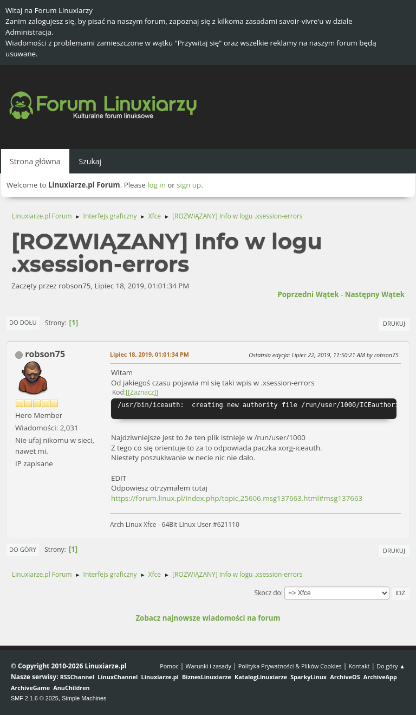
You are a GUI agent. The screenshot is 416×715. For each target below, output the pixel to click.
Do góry (22, 549)
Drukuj (394, 323)
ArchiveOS (345, 677)
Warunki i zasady (208, 666)
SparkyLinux (308, 677)
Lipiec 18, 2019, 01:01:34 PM (149, 354)
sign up (189, 185)
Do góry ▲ (390, 666)
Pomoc (169, 666)
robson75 (45, 354)
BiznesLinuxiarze (206, 677)
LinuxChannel (118, 677)
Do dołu (23, 322)
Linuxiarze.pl (160, 677)
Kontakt (358, 666)
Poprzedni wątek (308, 294)
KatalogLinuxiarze (261, 677)
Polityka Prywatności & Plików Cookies (290, 666)
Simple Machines (84, 698)
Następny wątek (375, 294)
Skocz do (268, 592)
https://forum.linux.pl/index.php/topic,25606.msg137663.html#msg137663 (236, 498)
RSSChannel (77, 677)
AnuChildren (71, 688)
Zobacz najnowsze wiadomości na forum (207, 618)
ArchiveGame (30, 688)
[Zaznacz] (142, 392)
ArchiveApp (380, 677)
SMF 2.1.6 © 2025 (34, 698)
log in (156, 185)
